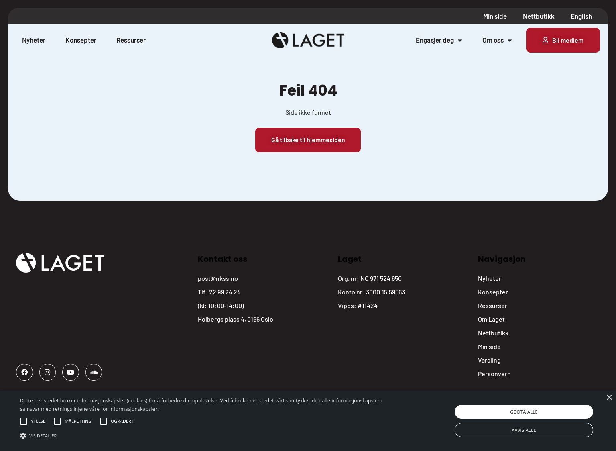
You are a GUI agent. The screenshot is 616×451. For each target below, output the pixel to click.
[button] (38, 421)
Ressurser (131, 40)
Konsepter (80, 40)
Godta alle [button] (524, 412)
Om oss (497, 40)
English (581, 16)
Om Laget (491, 319)
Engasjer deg (439, 40)
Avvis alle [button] (524, 430)
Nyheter (33, 40)
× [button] (609, 398)
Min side (495, 16)
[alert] (308, 421)
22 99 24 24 (225, 292)
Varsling (489, 360)
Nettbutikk (539, 16)
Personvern (494, 374)
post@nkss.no (218, 278)
